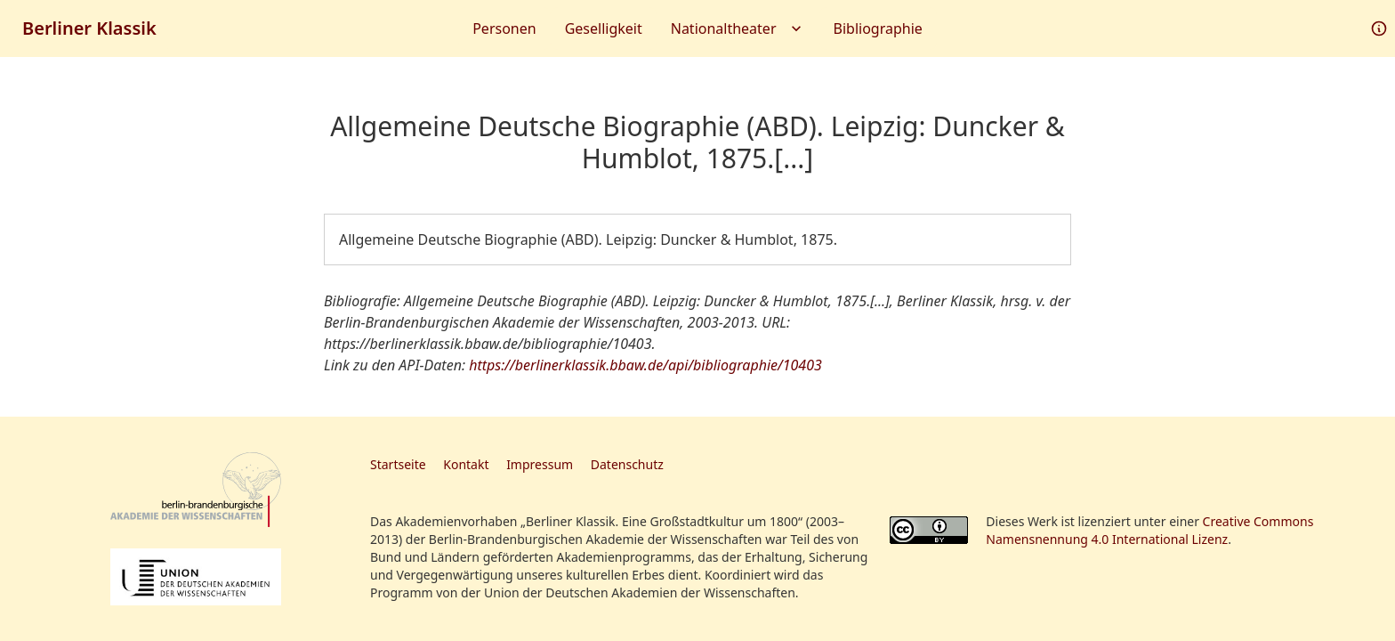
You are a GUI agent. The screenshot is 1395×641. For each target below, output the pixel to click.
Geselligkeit (603, 28)
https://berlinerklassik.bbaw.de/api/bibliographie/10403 (645, 365)
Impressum (539, 464)
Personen (504, 28)
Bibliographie (878, 28)
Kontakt (465, 464)
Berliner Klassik (89, 28)
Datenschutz (627, 464)
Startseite (398, 464)
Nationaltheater (738, 28)
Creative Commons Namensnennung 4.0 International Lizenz (1149, 530)
